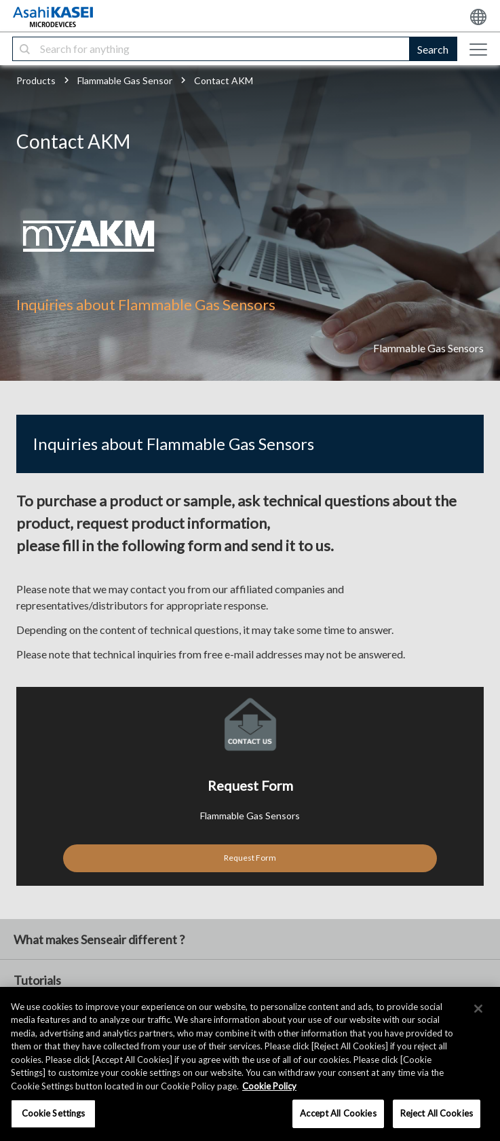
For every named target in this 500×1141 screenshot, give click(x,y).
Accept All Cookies (338, 1113)
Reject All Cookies (436, 1113)
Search (432, 49)
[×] (478, 1009)
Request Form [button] (250, 858)
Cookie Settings (53, 1113)
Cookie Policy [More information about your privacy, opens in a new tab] (269, 1086)
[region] (250, 1064)
